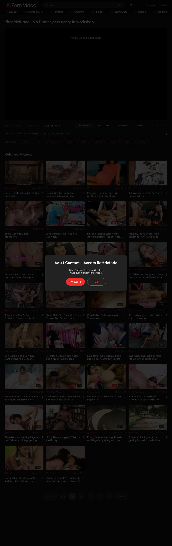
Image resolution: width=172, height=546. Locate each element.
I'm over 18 (75, 281)
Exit (96, 281)
